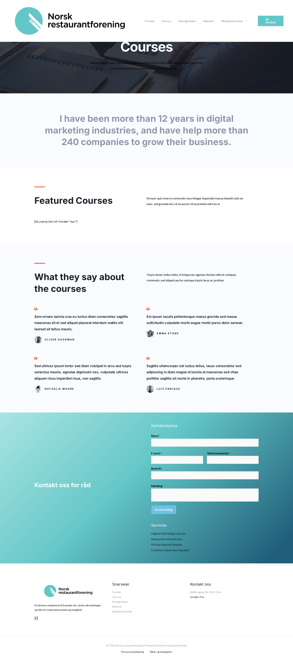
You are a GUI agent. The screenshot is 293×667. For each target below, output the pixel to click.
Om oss (163, 21)
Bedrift (156, 469)
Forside (148, 21)
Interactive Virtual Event (166, 540)
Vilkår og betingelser (160, 653)
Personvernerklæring (133, 653)
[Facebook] (36, 619)
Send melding (163, 511)
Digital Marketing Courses (168, 534)
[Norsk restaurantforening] (70, 20)
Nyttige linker (181, 21)
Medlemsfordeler (222, 21)
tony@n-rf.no (197, 598)
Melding (157, 487)
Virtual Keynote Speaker (166, 545)
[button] (268, 21)
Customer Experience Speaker (170, 551)
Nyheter (201, 21)
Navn (155, 436)
